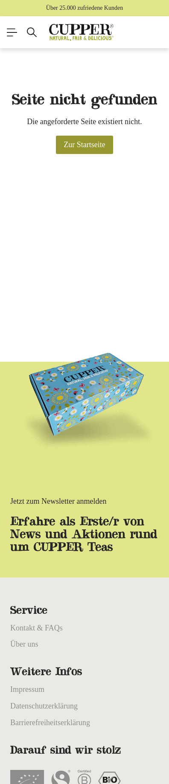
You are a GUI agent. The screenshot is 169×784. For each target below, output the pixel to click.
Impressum (27, 689)
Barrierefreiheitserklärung (50, 722)
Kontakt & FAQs (36, 628)
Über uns (24, 644)
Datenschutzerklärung (44, 706)
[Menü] (12, 32)
